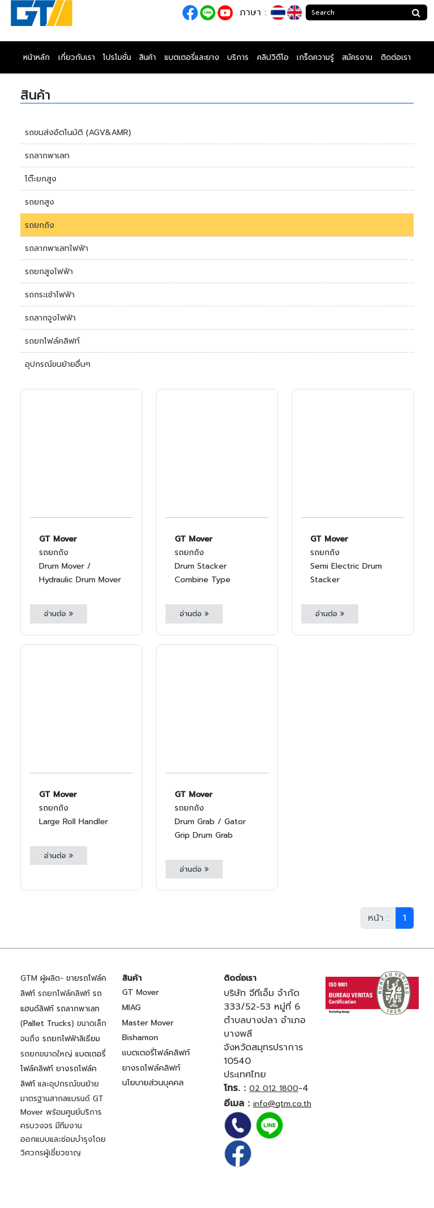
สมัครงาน (357, 57)
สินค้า (147, 57)
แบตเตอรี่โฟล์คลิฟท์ (156, 1053)
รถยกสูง (39, 202)
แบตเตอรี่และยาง (191, 57)
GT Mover (140, 992)
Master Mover (147, 1023)
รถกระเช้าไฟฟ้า (50, 295)
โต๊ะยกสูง (41, 179)
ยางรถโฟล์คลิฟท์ (151, 1068)
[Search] (356, 12)
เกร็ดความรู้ (315, 57)
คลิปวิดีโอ (273, 57)
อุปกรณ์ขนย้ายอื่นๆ (57, 364)
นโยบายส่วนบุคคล (153, 1083)
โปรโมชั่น (117, 57)
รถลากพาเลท (47, 156)
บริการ (238, 57)
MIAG (131, 1008)
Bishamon (140, 1038)
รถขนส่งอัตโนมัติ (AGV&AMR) (78, 132)
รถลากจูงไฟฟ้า (50, 318)
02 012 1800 (273, 1088)
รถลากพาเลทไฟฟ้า (56, 248)
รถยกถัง (39, 225)
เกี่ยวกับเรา (76, 57)
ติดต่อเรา (396, 57)
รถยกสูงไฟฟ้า (49, 272)
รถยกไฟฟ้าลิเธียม (71, 1039)
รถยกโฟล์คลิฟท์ (52, 341)
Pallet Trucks (47, 1023)
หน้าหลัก (36, 57)
